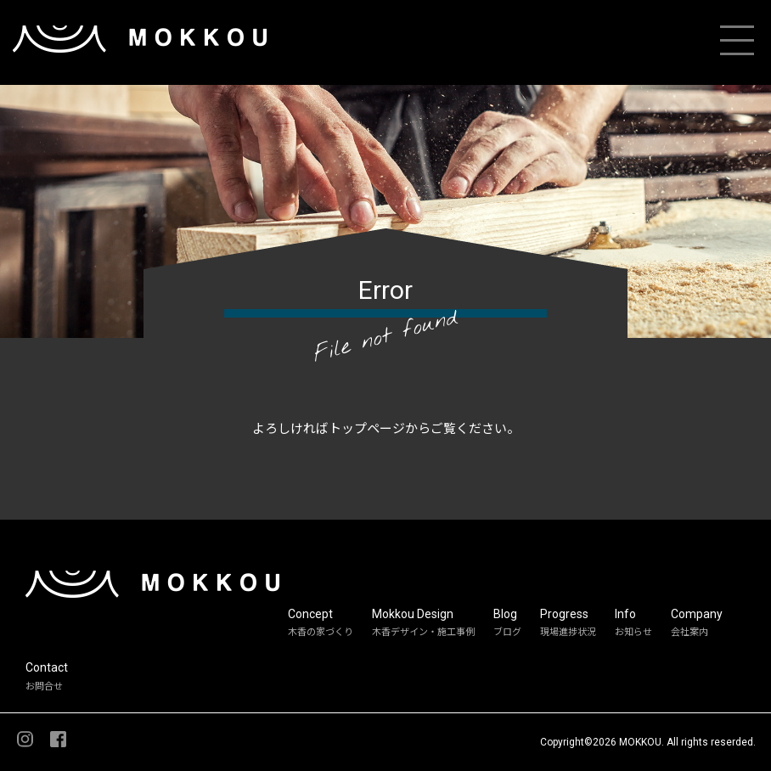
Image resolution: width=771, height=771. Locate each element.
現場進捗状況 (568, 632)
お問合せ (44, 686)
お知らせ (633, 632)
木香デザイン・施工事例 (423, 632)
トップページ (367, 428)
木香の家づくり (320, 632)
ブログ (507, 632)
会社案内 (689, 632)
